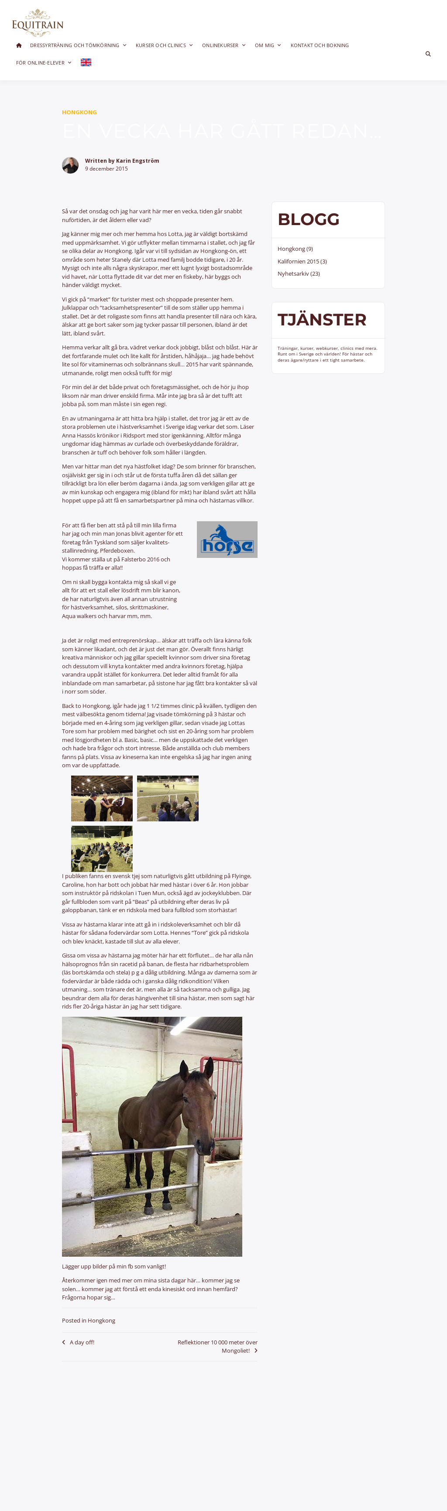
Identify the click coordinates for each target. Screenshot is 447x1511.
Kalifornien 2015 (298, 261)
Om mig (268, 45)
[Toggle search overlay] (428, 54)
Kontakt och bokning (320, 45)
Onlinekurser (224, 45)
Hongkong (79, 112)
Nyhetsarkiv (293, 273)
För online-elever (44, 62)
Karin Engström (137, 160)
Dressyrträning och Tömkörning (78, 45)
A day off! (82, 1342)
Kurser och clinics (164, 45)
